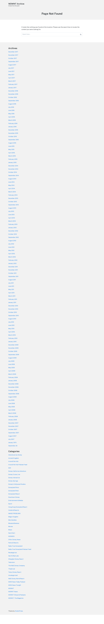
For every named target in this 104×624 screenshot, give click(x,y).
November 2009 (13, 355)
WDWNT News (13, 602)
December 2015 (13, 133)
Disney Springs (13, 489)
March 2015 (12, 159)
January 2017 (12, 89)
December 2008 (13, 391)
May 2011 (11, 295)
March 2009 (12, 381)
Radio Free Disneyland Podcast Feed (20, 559)
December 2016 (13, 93)
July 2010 (11, 328)
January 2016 (12, 129)
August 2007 (12, 444)
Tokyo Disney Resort (15, 582)
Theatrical (11, 579)
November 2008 (13, 394)
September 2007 (13, 441)
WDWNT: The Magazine (16, 609)
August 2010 (12, 325)
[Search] (81, 34)
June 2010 (11, 331)
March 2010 (12, 341)
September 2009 (13, 361)
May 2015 (11, 152)
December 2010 (13, 312)
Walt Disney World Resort (16, 589)
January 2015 (12, 166)
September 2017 (13, 63)
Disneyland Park (13, 499)
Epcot (10, 513)
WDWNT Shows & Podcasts (17, 605)
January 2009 (12, 388)
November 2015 (13, 136)
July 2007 (11, 447)
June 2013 (11, 219)
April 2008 (11, 418)
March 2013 (12, 225)
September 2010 (13, 321)
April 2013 (11, 222)
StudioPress (19, 620)
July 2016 (11, 109)
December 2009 (13, 351)
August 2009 (12, 365)
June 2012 (11, 252)
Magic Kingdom (13, 526)
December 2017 (13, 53)
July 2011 (11, 288)
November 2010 (13, 315)
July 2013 (11, 215)
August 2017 (12, 66)
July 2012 (11, 249)
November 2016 (13, 96)
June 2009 (11, 371)
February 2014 (13, 199)
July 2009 (11, 368)
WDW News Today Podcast (17, 592)
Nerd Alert (11, 542)
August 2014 (12, 182)
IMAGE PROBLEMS (14, 522)
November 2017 (13, 56)
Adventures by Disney (15, 463)
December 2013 (13, 202)
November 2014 (13, 172)
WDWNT (11, 599)
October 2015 (12, 139)
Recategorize (12, 562)
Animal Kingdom (13, 466)
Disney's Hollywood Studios (17, 493)
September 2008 (13, 401)
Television (11, 572)
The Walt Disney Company (16, 575)
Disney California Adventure (17, 479)
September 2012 (13, 242)
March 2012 (12, 262)
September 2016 (13, 103)
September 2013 (13, 209)
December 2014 (13, 169)
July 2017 (11, 70)
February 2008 (13, 424)
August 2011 (12, 285)
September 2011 (13, 282)
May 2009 (11, 374)
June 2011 (11, 292)
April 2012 (11, 259)
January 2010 (12, 348)
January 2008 (12, 427)
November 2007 (13, 434)
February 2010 (13, 345)
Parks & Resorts (13, 552)
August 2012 (12, 245)
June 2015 (11, 149)
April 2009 (11, 378)
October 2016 (12, 99)
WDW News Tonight (14, 595)
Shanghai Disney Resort (16, 569)
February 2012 (13, 265)
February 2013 (13, 229)
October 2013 (12, 206)
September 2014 (13, 179)
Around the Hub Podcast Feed (18, 473)
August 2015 (12, 146)
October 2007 (12, 437)
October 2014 (12, 176)
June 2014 (11, 186)
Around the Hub (13, 469)
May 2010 (11, 335)
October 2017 (12, 60)
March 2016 (12, 123)
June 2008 (11, 411)
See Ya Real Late (13, 566)
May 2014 (11, 189)
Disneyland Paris (13, 496)
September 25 (13, 454)
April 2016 (11, 119)
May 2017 (11, 76)
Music (10, 539)
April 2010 (11, 338)
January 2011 (12, 308)
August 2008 (12, 404)
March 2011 (11, 302)
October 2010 (12, 318)
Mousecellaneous (13, 532)
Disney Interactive (14, 486)
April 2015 (11, 156)
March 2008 (12, 421)
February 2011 (12, 305)
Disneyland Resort (14, 503)
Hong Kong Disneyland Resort (18, 516)
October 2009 (12, 358)
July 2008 (11, 408)
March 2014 (12, 196)
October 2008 (12, 398)
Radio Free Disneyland (15, 556)
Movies (10, 536)
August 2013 (12, 212)
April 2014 (11, 192)
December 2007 (13, 431)
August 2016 (12, 106)
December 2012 (13, 235)
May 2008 (11, 414)
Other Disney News (14, 549)
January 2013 (12, 232)
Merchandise (12, 529)
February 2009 (13, 384)
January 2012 (12, 268)
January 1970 (12, 451)
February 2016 (13, 126)
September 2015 (13, 143)
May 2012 (11, 255)
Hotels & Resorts (13, 519)
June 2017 (11, 73)
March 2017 (12, 83)
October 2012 (12, 239)
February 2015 (13, 162)
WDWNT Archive (16, 3)
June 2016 (11, 113)
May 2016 (11, 116)
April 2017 (11, 80)
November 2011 (13, 275)
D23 (9, 476)
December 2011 (13, 272)
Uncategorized (13, 585)
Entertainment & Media (15, 509)
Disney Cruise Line (14, 483)
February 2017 (13, 86)
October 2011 (12, 278)
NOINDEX (11, 546)
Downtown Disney (14, 506)
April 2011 (11, 298)
